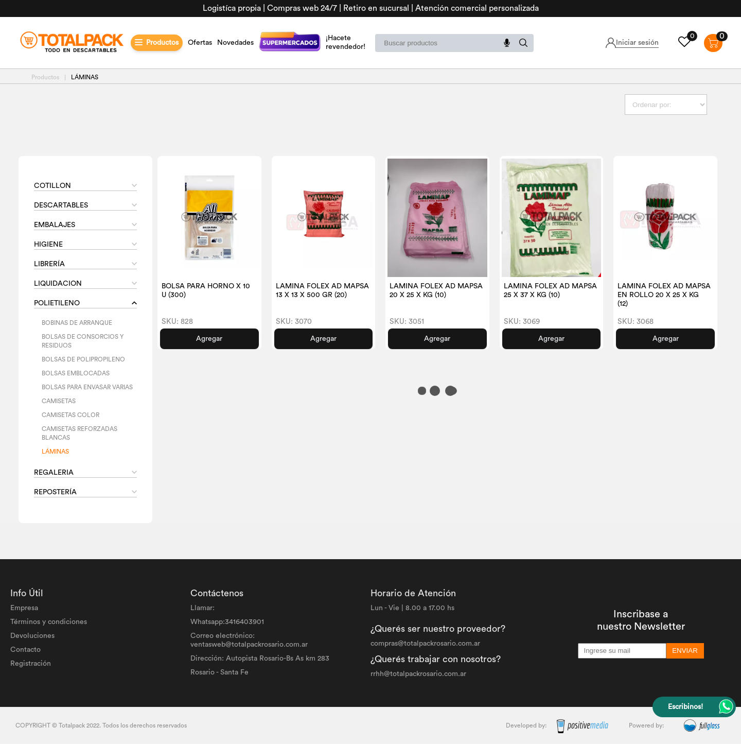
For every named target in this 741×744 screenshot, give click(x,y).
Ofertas (200, 42)
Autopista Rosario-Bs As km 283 (277, 658)
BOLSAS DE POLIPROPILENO (83, 359)
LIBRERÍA (49, 264)
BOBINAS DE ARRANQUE (77, 323)
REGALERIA (54, 472)
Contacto (25, 649)
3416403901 (244, 622)
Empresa (24, 608)
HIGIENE (48, 244)
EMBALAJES (54, 225)
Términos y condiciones (48, 622)
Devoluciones (32, 635)
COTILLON (52, 185)
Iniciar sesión (637, 42)
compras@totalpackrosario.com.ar (425, 643)
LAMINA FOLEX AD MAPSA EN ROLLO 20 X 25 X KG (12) (664, 295)
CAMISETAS (59, 401)
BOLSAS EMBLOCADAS (76, 373)
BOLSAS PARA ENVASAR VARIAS (87, 387)
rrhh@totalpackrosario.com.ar (418, 674)
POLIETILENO (57, 303)
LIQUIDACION (58, 283)
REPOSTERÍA (55, 492)
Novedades (235, 42)
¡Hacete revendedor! (345, 42)
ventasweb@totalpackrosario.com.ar (249, 644)
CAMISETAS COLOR (70, 415)
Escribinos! (685, 707)
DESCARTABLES (61, 205)
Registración (30, 663)
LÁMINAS (55, 451)
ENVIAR (685, 650)
